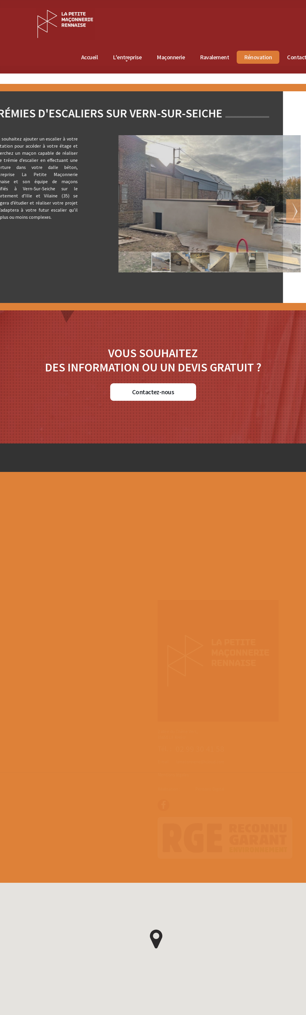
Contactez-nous (153, 392)
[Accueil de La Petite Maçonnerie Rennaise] (157, 12)
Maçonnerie (263, 57)
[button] (231, 211)
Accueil (181, 57)
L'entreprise (219, 57)
